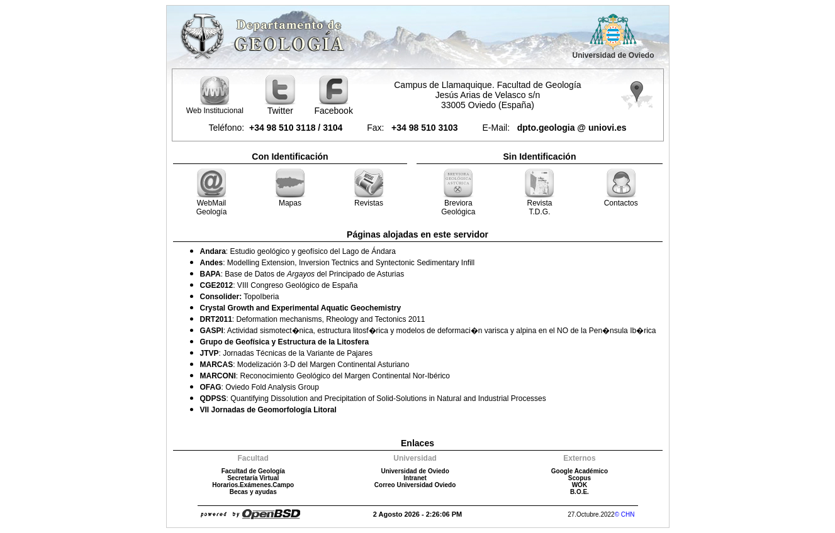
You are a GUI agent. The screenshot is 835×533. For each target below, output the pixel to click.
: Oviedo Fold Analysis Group (259, 387)
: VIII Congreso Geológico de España (279, 285)
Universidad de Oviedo (613, 55)
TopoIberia (239, 296)
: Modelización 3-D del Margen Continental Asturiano (305, 364)
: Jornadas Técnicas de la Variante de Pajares (286, 353)
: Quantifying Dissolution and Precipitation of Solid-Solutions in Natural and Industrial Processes (373, 398)
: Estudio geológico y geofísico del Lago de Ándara (298, 251)
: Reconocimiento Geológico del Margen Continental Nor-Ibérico (325, 375)
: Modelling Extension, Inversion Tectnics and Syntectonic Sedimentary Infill (337, 262)
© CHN (625, 514)
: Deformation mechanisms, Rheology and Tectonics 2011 (312, 319)
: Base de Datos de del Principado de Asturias (302, 274)
